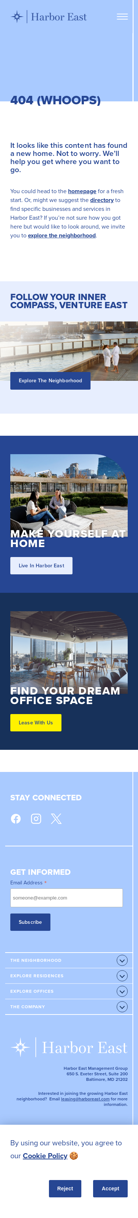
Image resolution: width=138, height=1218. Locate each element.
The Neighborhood (36, 960)
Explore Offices (32, 991)
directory (102, 200)
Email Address (28, 882)
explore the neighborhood (62, 235)
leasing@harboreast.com (85, 1099)
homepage (82, 191)
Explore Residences (37, 975)
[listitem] (69, 1149)
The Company (27, 1006)
